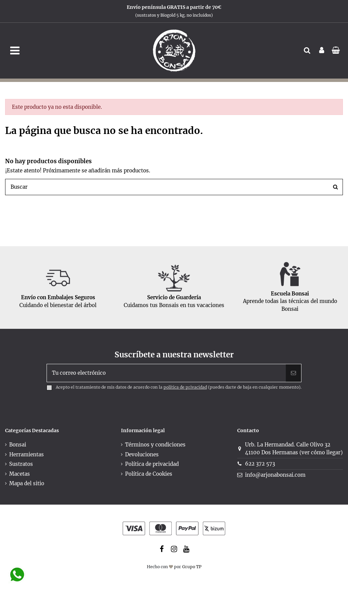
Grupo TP (192, 566)
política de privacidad (185, 387)
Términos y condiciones (155, 444)
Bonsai (17, 444)
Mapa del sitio (26, 483)
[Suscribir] (293, 373)
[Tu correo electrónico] (166, 373)
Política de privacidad (152, 464)
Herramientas (26, 454)
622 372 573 (260, 463)
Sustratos (21, 464)
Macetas (19, 474)
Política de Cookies (148, 474)
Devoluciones (142, 454)
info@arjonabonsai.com (275, 475)
